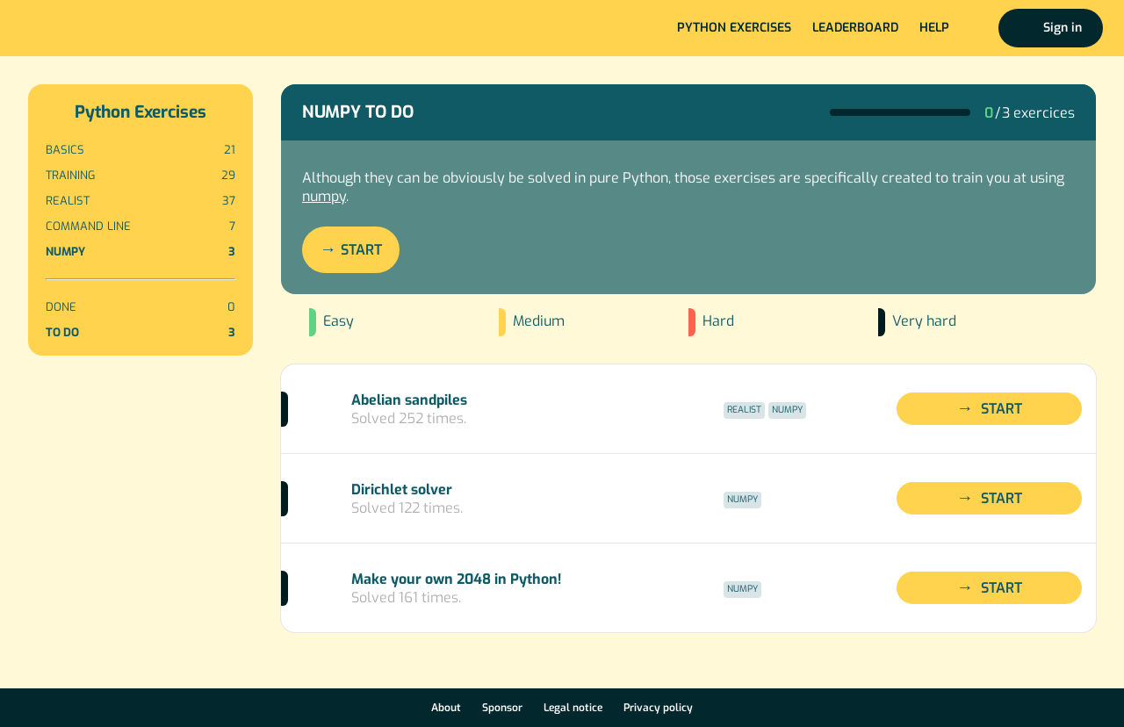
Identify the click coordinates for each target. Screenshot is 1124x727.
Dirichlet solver (401, 489)
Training (140, 175)
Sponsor (502, 708)
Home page (71, 28)
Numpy (140, 251)
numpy (324, 196)
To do (140, 332)
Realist (140, 200)
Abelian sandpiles (409, 400)
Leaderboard (855, 27)
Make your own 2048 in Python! (456, 579)
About (446, 708)
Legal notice (573, 708)
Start (361, 250)
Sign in (1062, 27)
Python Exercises (140, 112)
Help (934, 27)
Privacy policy (658, 708)
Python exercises (734, 27)
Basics (140, 149)
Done (140, 307)
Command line (140, 226)
